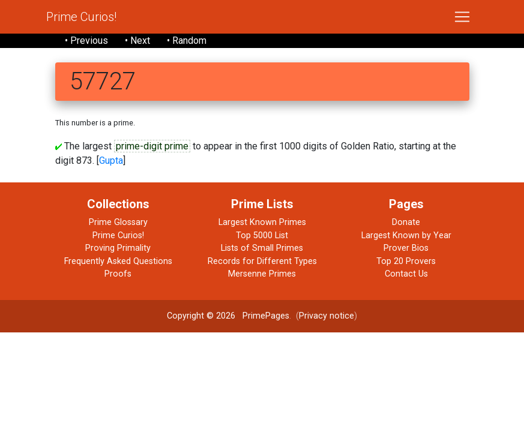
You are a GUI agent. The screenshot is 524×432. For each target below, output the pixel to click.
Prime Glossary (118, 222)
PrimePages (265, 316)
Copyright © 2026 (201, 316)
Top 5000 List (262, 235)
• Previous (86, 40)
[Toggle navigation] (462, 16)
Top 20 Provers (406, 261)
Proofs (117, 274)
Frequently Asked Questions (118, 261)
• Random (186, 40)
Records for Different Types (262, 261)
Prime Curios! (81, 17)
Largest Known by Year (406, 235)
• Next (137, 40)
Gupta (111, 160)
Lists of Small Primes (262, 248)
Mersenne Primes (262, 274)
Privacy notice (326, 316)
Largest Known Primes (262, 222)
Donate (406, 222)
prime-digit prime (152, 146)
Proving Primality (118, 248)
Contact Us (406, 274)
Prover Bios (406, 248)
